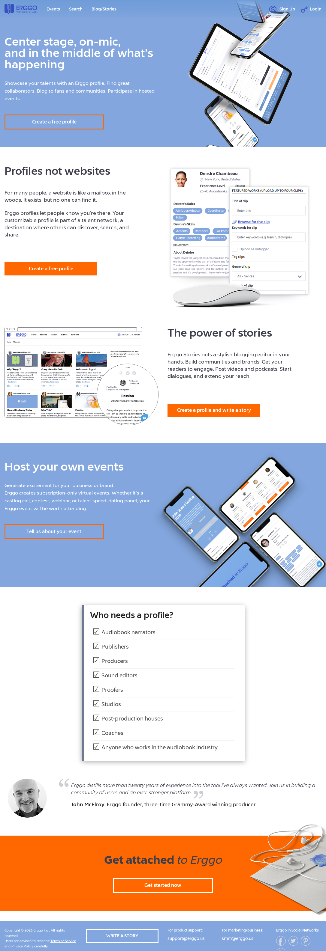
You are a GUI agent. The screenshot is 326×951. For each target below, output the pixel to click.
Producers (114, 661)
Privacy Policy (22, 946)
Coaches (112, 733)
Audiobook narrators (128, 632)
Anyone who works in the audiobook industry (159, 747)
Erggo (21, 9)
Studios (111, 704)
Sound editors (119, 675)
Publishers (115, 646)
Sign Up (282, 9)
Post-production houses (132, 718)
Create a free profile (54, 122)
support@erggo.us (186, 938)
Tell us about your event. (54, 531)
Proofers (112, 690)
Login (311, 9)
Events (53, 9)
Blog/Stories (104, 9)
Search (76, 9)
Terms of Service (63, 941)
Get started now (162, 885)
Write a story (122, 936)
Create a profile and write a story (214, 410)
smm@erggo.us (237, 938)
